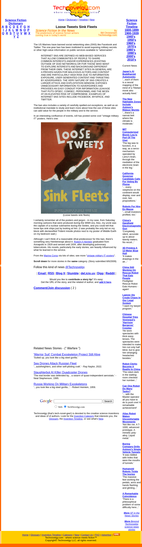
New (92, 19)
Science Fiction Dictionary (15, 22)
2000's (130, 56)
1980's (130, 49)
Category (68, 534)
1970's (131, 46)
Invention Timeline (73, 418)
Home (61, 19)
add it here (105, 282)
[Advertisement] (15, 96)
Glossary (53, 418)
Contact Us (87, 534)
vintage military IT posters (100, 255)
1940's (130, 36)
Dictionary (72, 19)
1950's (131, 39)
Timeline (83, 19)
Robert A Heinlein (83, 241)
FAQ (97, 534)
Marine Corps (51, 255)
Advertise (106, 534)
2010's (131, 59)
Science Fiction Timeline (132, 23)
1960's (130, 43)
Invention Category (84, 416)
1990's (131, 53)
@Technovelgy (74, 267)
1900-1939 (132, 33)
